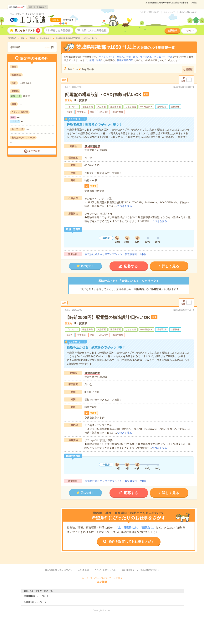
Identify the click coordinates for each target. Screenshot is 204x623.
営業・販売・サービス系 (139, 57)
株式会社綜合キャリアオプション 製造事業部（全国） (116, 254)
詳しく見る (170, 266)
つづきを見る (124, 206)
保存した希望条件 (60, 30)
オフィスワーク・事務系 (111, 57)
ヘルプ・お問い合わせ (149, 12)
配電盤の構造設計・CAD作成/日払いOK (103, 94)
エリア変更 (68, 20)
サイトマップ (169, 12)
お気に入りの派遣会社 (93, 30)
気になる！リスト (27, 30)
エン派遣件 (17, 7)
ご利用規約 (83, 570)
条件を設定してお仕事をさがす (131, 541)
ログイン (189, 30)
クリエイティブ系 (163, 57)
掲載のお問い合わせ (188, 12)
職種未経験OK (124, 60)
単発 (98, 60)
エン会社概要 (128, 570)
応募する (131, 266)
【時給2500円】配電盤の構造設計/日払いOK (107, 317)
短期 (91, 60)
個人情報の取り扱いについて (58, 570)
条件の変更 (34, 151)
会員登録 (172, 30)
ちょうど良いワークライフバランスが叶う (28, 14)
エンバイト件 (37, 7)
